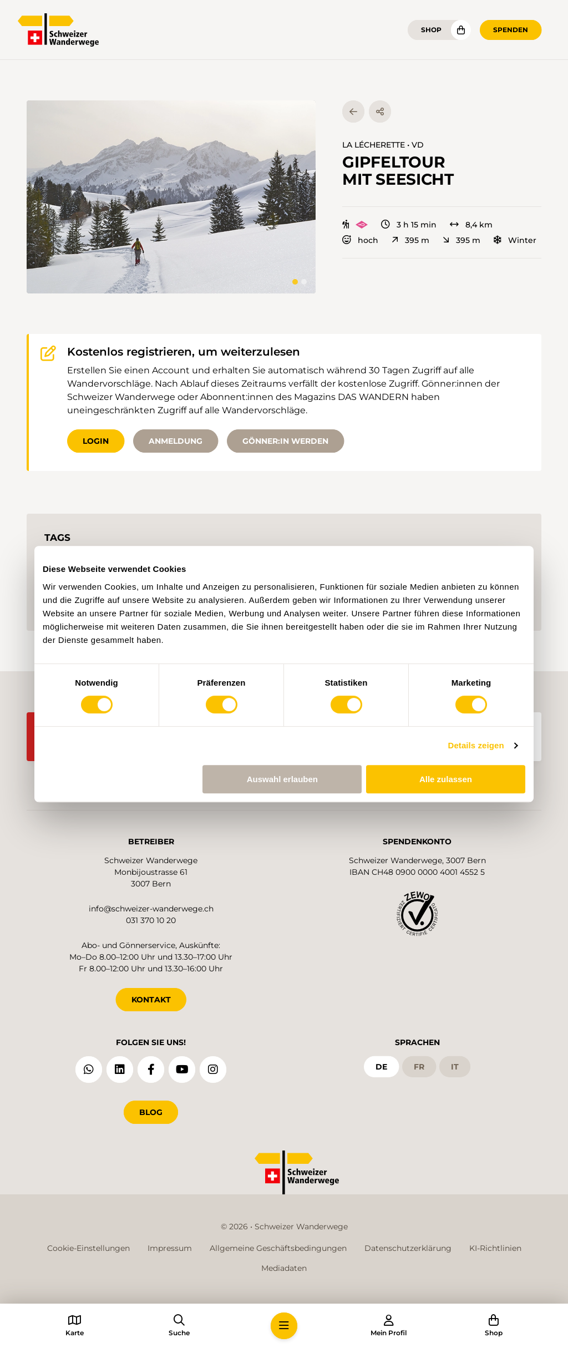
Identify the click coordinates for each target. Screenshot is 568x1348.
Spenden (510, 30)
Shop (431, 30)
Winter (515, 240)
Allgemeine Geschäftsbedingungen (278, 1248)
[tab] (295, 282)
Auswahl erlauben (282, 779)
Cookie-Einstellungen (88, 1248)
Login (96, 441)
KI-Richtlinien (495, 1248)
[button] (171, 196)
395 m (410, 240)
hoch (360, 240)
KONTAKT (151, 1000)
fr (419, 1066)
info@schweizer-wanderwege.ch (151, 909)
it (455, 1066)
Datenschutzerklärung (408, 1248)
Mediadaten (284, 1268)
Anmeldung (175, 441)
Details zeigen (476, 745)
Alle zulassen (445, 779)
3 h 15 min (409, 224)
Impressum (170, 1248)
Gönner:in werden (285, 441)
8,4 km (471, 224)
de (381, 1066)
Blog (151, 1112)
